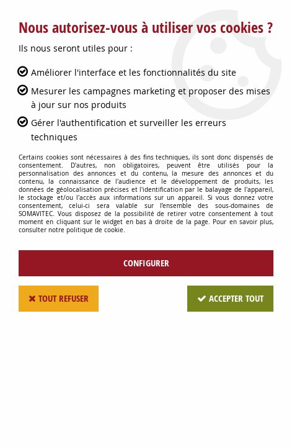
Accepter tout (230, 298)
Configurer (146, 262)
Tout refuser (59, 298)
